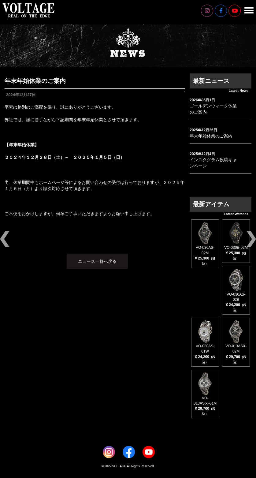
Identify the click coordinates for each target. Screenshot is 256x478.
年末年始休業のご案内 (211, 135)
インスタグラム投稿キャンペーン (213, 162)
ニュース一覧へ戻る (97, 261)
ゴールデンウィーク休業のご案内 (213, 108)
